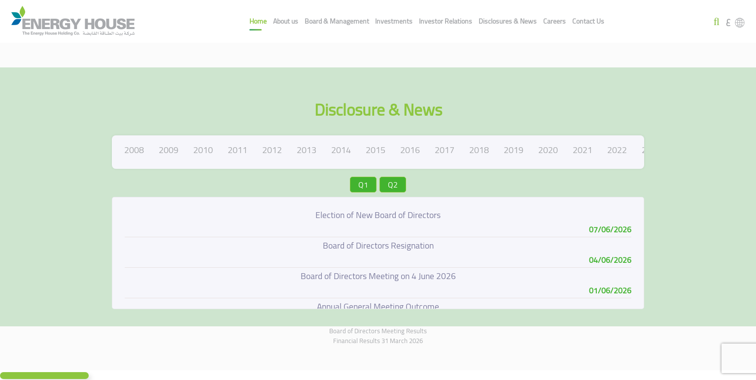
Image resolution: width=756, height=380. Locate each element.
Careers (554, 21)
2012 (272, 150)
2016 (410, 150)
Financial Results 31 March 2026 (378, 341)
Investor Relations (445, 21)
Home (258, 21)
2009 (168, 150)
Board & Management (337, 21)
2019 (513, 150)
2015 (375, 150)
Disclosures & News (508, 21)
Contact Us (588, 21)
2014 (341, 150)
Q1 (363, 184)
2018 (479, 150)
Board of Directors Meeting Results (378, 331)
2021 (582, 150)
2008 (134, 150)
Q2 (393, 184)
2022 (617, 150)
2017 (444, 150)
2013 (306, 150)
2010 (203, 150)
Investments (393, 21)
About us (285, 21)
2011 (237, 150)
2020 (548, 150)
